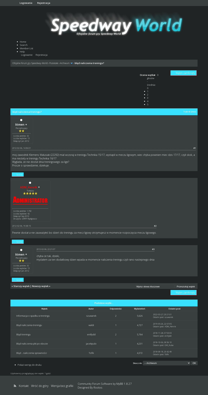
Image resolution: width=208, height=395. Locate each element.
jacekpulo (91, 343)
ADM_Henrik (170, 326)
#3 (153, 249)
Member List (26, 48)
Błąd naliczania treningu (29, 325)
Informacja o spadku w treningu (33, 315)
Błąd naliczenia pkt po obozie (32, 343)
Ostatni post (158, 317)
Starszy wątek (21, 286)
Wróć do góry (39, 385)
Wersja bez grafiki (62, 385)
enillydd (91, 334)
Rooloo (98, 387)
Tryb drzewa (189, 111)
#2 (155, 225)
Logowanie (26, 2)
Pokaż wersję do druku (30, 364)
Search (24, 45)
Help (22, 51)
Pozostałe (53, 63)
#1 (194, 148)
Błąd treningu (23, 334)
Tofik (91, 353)
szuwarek (91, 315)
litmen (19, 125)
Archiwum (65, 63)
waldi (91, 325)
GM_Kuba (169, 345)
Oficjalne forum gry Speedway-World (30, 63)
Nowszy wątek (40, 286)
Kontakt (24, 385)
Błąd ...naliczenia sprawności (31, 353)
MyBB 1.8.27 (124, 383)
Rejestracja (43, 2)
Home (23, 41)
